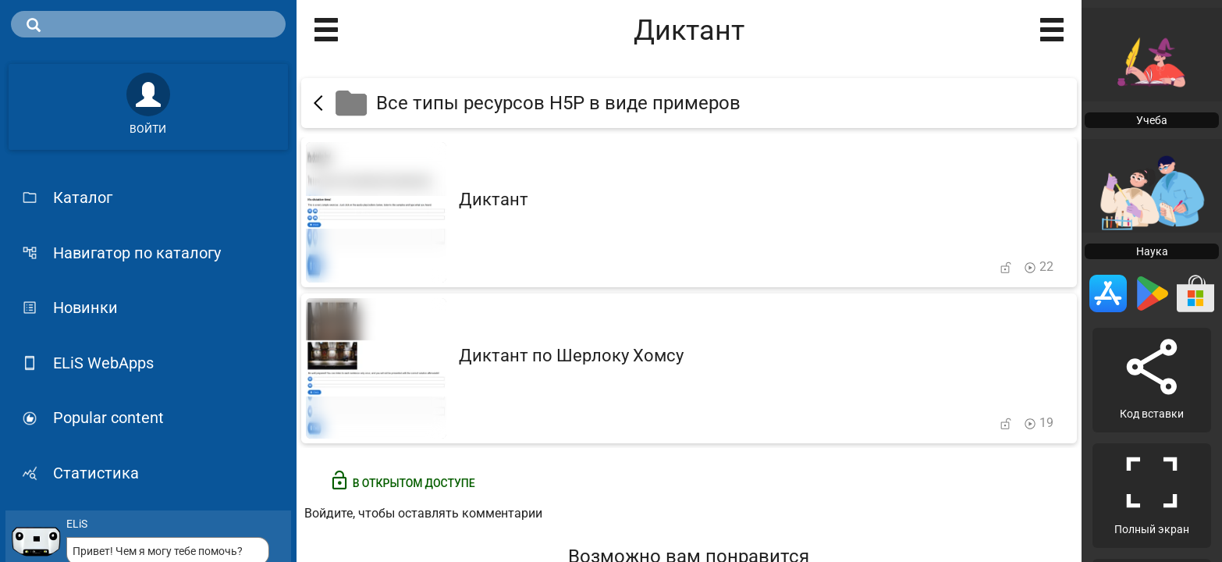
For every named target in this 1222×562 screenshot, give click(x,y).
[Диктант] (689, 212)
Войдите (328, 513)
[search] (148, 24)
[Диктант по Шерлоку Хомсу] (689, 368)
